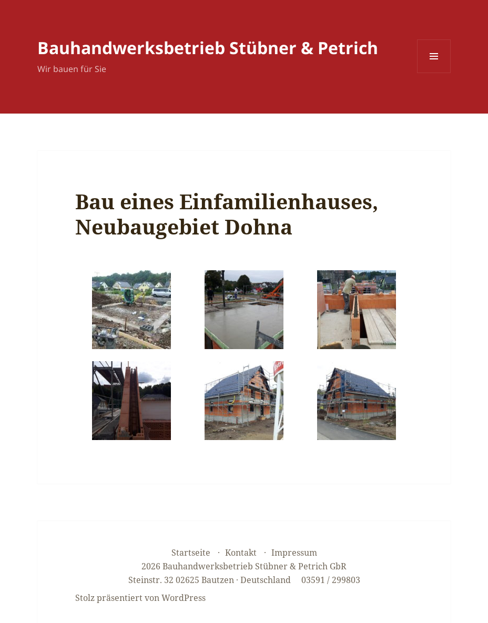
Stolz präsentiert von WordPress (140, 598)
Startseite (190, 552)
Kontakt (241, 552)
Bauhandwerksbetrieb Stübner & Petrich (207, 47)
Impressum (294, 552)
